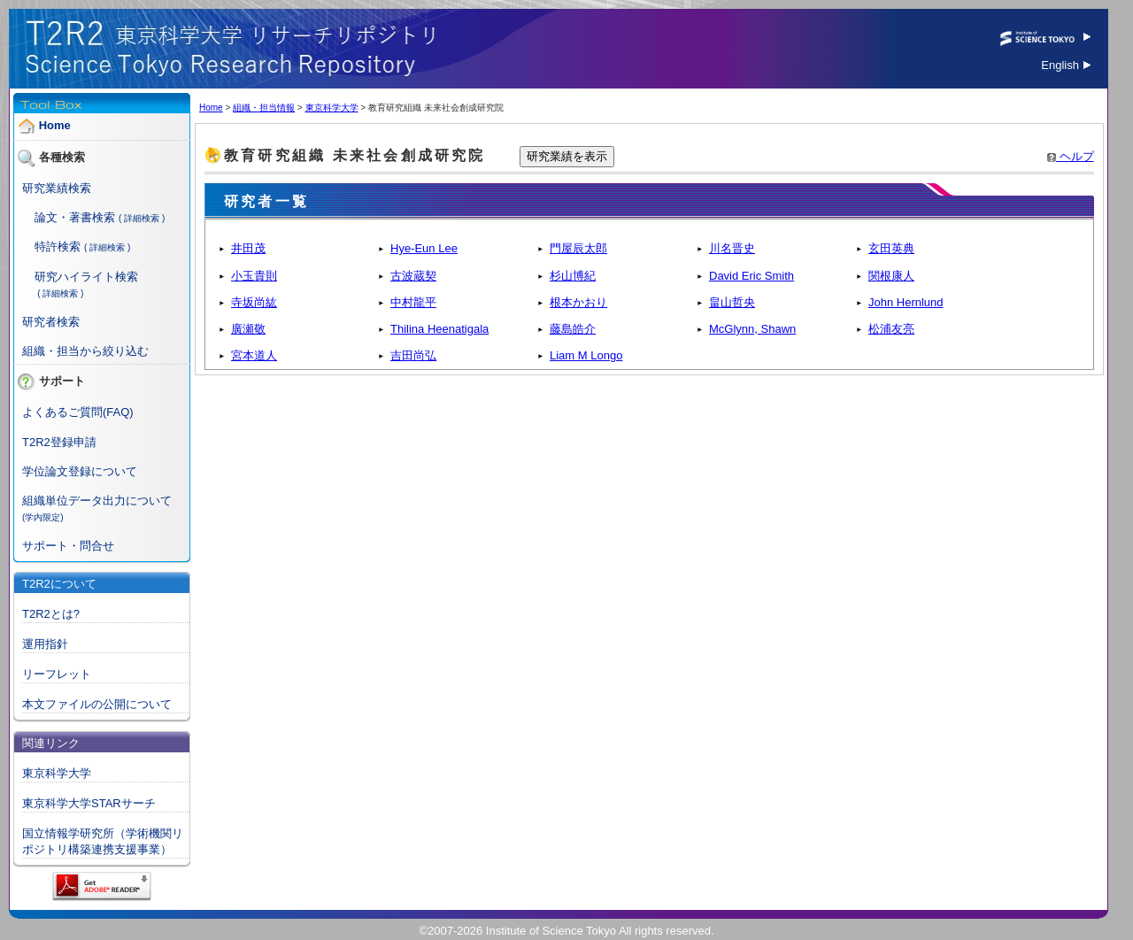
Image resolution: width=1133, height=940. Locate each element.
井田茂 (248, 248)
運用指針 (45, 644)
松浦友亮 (891, 328)
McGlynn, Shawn (752, 328)
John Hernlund (906, 302)
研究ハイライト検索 (86, 276)
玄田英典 (891, 248)
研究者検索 (51, 321)
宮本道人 (254, 355)
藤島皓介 (573, 328)
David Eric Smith (751, 275)
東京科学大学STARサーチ (89, 803)
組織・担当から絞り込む (85, 351)
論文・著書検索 (75, 217)
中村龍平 (413, 302)
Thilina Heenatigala (439, 328)
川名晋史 (732, 248)
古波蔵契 (413, 275)
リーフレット (56, 674)
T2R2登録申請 (59, 442)
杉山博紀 (573, 275)
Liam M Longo (586, 355)
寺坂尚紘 (254, 302)
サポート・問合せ (68, 545)
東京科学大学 (56, 773)
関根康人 (891, 275)
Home (55, 125)
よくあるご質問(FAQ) (78, 412)
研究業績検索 (56, 188)
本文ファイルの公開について (97, 704)
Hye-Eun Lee (424, 248)
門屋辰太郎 (578, 248)
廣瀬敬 (248, 328)
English (1065, 65)
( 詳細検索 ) (142, 218)
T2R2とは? (51, 613)
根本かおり (578, 302)
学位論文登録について (79, 471)
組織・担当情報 (264, 107)
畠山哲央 (732, 302)
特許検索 (58, 246)
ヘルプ (1070, 156)
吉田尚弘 (413, 355)
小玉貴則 (254, 275)
